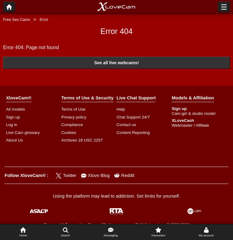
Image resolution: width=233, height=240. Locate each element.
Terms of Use (73, 109)
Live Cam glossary (23, 132)
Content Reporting (133, 132)
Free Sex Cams (16, 19)
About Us (14, 140)
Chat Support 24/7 (133, 117)
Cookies (68, 132)
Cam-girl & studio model (193, 113)
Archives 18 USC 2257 (82, 140)
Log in (11, 124)
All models (15, 109)
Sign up (13, 117)
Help (120, 109)
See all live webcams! (116, 62)
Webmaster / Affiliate (190, 125)
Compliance (72, 124)
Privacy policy (73, 117)
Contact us (126, 124)
